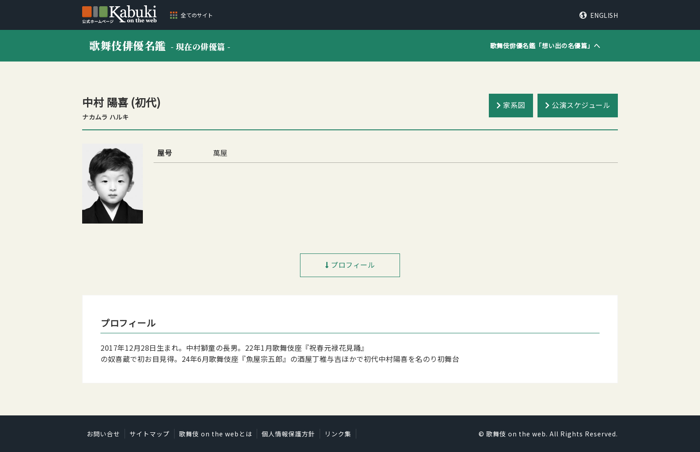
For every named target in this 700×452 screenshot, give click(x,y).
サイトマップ (149, 433)
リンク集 (338, 433)
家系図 (514, 105)
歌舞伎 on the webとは (215, 433)
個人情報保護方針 (288, 433)
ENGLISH (604, 15)
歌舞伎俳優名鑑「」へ (545, 45)
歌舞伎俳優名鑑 (160, 45)
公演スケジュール (581, 105)
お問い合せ (103, 433)
